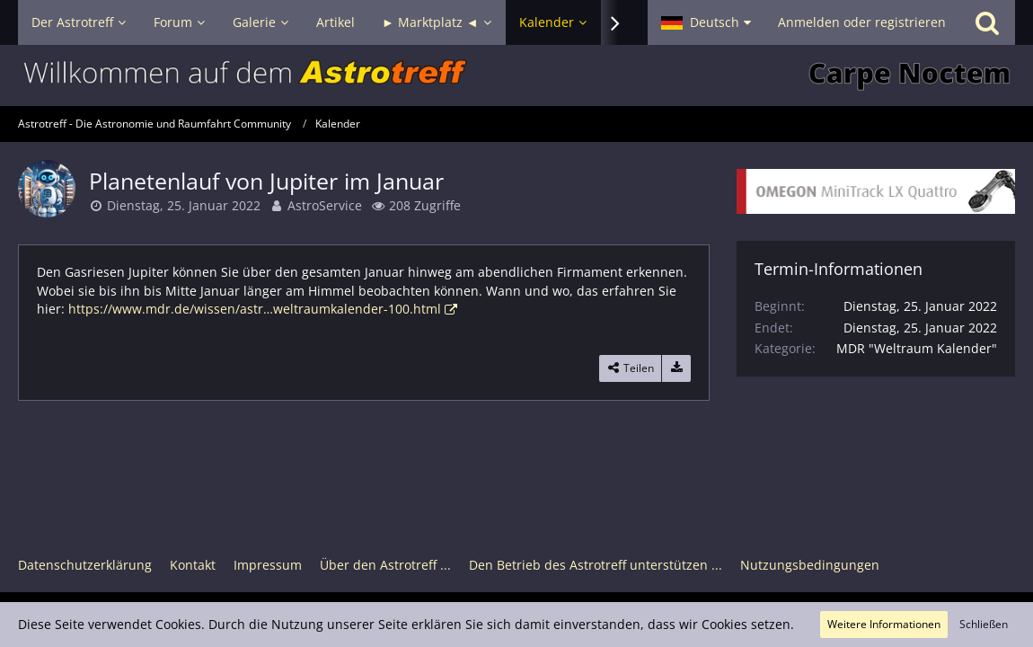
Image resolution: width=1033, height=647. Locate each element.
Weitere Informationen (883, 624)
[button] (706, 22)
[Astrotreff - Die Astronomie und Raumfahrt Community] (516, 75)
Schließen (983, 624)
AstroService (324, 205)
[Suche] (987, 22)
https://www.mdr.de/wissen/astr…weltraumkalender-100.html (254, 308)
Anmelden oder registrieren (862, 22)
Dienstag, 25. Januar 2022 (183, 205)
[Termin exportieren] (676, 368)
